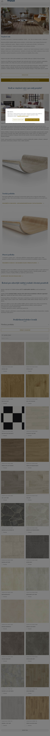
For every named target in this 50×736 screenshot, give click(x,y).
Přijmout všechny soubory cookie (32, 119)
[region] (25, 116)
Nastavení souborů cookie (18, 119)
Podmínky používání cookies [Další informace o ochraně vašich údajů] (22, 116)
